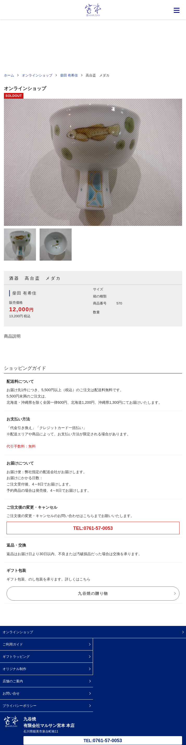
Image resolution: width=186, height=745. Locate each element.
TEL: (103, 740)
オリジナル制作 (14, 669)
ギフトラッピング (16, 657)
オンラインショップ (18, 632)
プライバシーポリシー (19, 706)
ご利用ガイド (13, 644)
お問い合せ (11, 693)
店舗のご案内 (13, 681)
